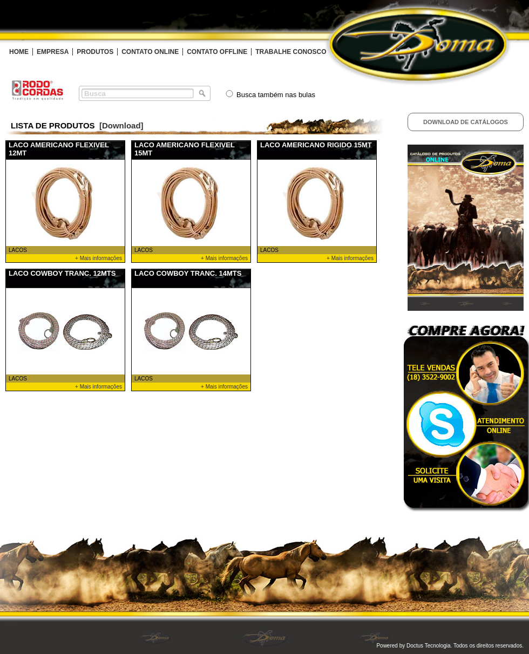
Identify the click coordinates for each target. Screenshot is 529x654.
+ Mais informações (98, 258)
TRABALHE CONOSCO (290, 52)
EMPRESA (53, 52)
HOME (19, 52)
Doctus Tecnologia (428, 646)
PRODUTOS (95, 52)
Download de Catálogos (465, 122)
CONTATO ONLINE (150, 52)
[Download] (121, 125)
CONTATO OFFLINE (217, 52)
